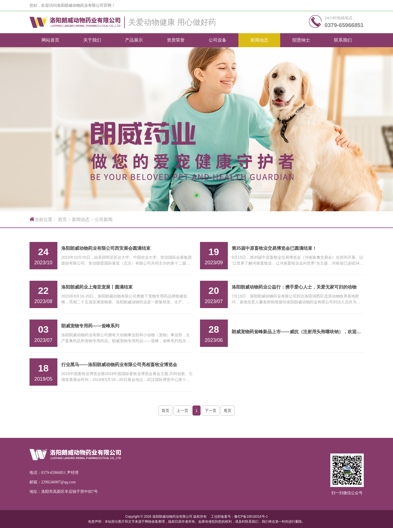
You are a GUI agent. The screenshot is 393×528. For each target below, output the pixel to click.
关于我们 (92, 40)
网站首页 (50, 40)
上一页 (182, 410)
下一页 (210, 410)
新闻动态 (259, 40)
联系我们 (343, 40)
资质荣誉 (176, 40)
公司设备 (217, 40)
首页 (62, 219)
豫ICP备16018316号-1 (251, 517)
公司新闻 (104, 219)
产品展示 (134, 40)
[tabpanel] (196, 129)
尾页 (227, 410)
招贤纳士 (301, 40)
